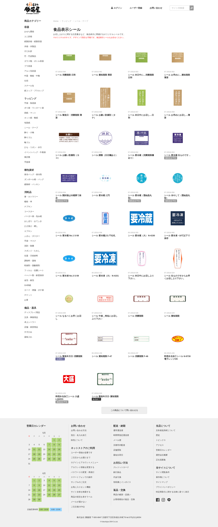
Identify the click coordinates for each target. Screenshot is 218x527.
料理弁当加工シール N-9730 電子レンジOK (177, 356)
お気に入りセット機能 (80, 487)
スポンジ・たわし (32, 251)
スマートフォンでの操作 (81, 477)
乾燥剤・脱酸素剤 (32, 265)
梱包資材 (29, 170)
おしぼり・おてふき (33, 221)
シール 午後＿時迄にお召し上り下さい (105, 316)
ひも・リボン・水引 (33, 147)
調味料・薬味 (30, 261)
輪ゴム (27, 142)
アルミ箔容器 (30, 71)
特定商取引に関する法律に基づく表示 (172, 492)
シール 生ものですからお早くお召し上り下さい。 (177, 276)
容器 (26, 27)
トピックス (161, 440)
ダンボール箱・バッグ (34, 179)
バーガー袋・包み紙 (33, 216)
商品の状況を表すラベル (81, 497)
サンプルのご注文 (79, 482)
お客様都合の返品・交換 (124, 499)
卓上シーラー (30, 322)
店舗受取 (117, 450)
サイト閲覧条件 (163, 472)
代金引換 (117, 477)
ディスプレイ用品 (32, 312)
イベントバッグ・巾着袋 (35, 152)
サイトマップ (162, 482)
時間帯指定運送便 (121, 435)
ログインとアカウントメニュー (84, 462)
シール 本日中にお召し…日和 (141, 115)
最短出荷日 (118, 455)
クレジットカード (121, 467)
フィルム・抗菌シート (34, 270)
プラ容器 (28, 66)
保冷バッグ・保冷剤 (33, 174)
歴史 (158, 435)
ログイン (116, 8)
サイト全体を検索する (80, 492)
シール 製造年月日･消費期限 (69, 356)
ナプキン (28, 206)
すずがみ (28, 332)
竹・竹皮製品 (30, 56)
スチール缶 (29, 86)
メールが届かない (79, 502)
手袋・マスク (30, 241)
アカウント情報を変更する (82, 467)
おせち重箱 (29, 31)
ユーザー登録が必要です (81, 452)
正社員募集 (161, 460)
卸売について (77, 440)
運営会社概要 (162, 455)
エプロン (28, 231)
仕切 (26, 81)
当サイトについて (165, 467)
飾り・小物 (29, 132)
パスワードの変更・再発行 (82, 472)
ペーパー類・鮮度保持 (34, 275)
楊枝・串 (28, 201)
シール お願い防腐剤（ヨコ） (69, 155)
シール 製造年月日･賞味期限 (105, 396)
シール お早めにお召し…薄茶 (177, 115)
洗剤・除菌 (29, 246)
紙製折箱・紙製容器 (33, 41)
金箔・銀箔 (29, 280)
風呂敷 (27, 157)
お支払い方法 (120, 462)
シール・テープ (31, 128)
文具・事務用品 (31, 317)
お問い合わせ (156, 8)
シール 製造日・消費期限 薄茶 (69, 115)
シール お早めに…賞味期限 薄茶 (177, 75)
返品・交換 (119, 490)
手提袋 (27, 162)
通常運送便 (118, 430)
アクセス (160, 445)
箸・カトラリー (31, 197)
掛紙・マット (30, 113)
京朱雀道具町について (165, 430)
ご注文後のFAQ (78, 507)
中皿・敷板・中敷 (32, 76)
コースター (29, 211)
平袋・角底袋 (30, 103)
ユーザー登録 (136, 8)
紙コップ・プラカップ (34, 91)
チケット (28, 295)
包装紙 (27, 123)
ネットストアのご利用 (83, 448)
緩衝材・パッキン (32, 184)
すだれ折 (28, 51)
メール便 (117, 440)
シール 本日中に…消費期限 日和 (141, 75)
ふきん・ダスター (32, 236)
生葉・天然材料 (31, 256)
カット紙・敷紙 (31, 118)
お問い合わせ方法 (79, 430)
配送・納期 (119, 426)
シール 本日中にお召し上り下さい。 (141, 276)
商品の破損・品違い (122, 494)
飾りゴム (28, 137)
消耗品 (27, 192)
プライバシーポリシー (165, 487)
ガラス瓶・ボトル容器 (34, 61)
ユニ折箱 (28, 36)
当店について (163, 426)
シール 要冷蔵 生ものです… (177, 155)
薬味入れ (28, 337)
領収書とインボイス (122, 482)
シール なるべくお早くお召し (69, 316)
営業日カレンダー (36, 426)
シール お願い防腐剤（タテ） (105, 115)
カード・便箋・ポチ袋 (34, 290)
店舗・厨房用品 (31, 327)
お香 (26, 300)
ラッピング (30, 98)
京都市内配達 (119, 445)
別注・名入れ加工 (79, 435)
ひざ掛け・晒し (31, 226)
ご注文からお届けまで (80, 457)
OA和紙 (27, 285)
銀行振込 (117, 472)
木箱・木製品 (30, 46)
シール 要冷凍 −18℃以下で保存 (177, 235)
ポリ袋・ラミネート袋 (34, 108)
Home (55, 21)
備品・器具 (30, 308)
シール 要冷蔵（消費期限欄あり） (141, 155)
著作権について (163, 477)
